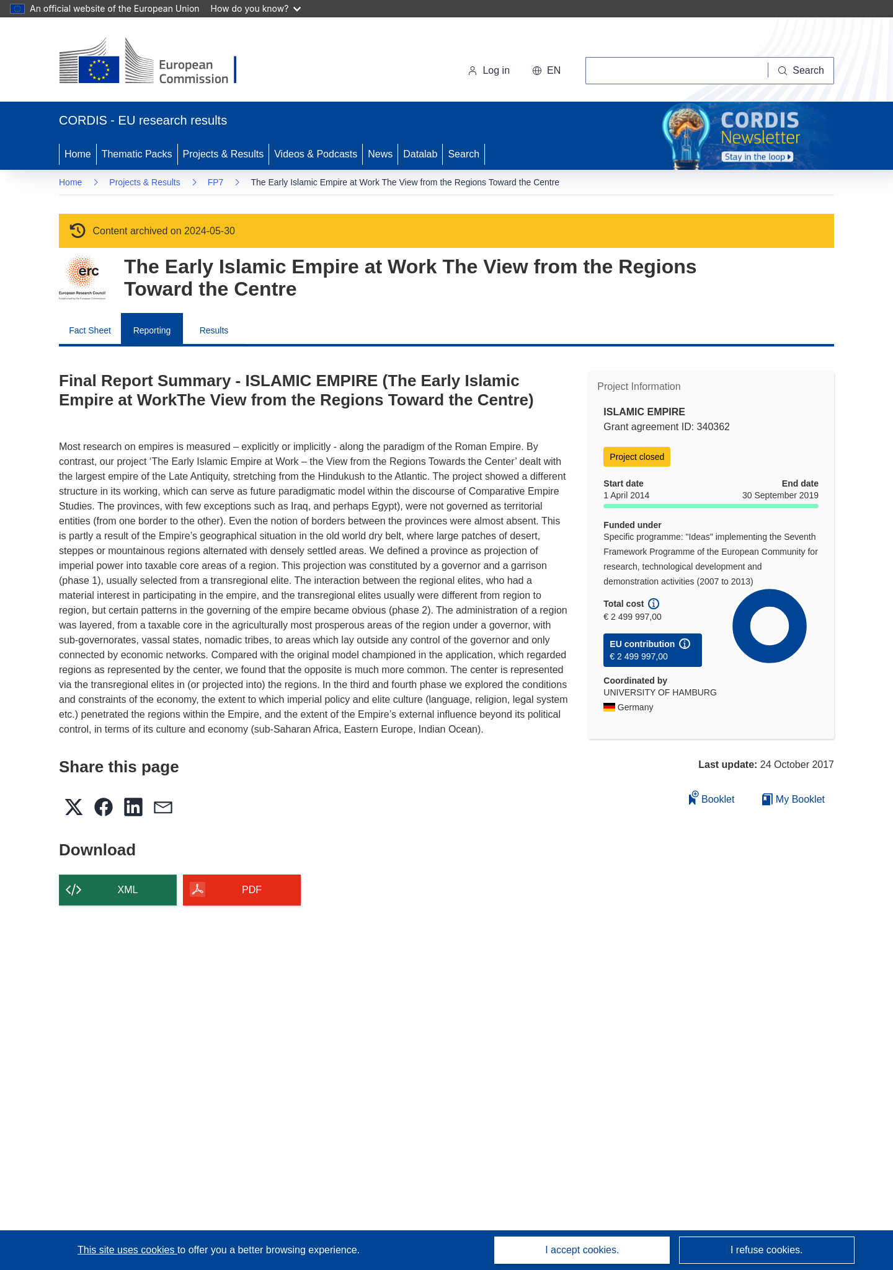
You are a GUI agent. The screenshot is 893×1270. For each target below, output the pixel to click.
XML (128, 889)
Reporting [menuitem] (152, 330)
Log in (489, 70)
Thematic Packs (137, 154)
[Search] (801, 70)
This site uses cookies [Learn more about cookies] (127, 1250)
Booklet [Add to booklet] (712, 797)
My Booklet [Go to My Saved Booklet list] (793, 799)
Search (463, 154)
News (380, 154)
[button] (546, 70)
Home (77, 154)
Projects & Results (223, 154)
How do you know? (256, 8)
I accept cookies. (582, 1250)
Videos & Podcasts (315, 154)
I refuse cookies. (767, 1250)
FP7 (216, 182)
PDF (252, 889)
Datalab (420, 154)
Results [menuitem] (214, 330)
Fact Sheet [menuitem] (90, 330)
